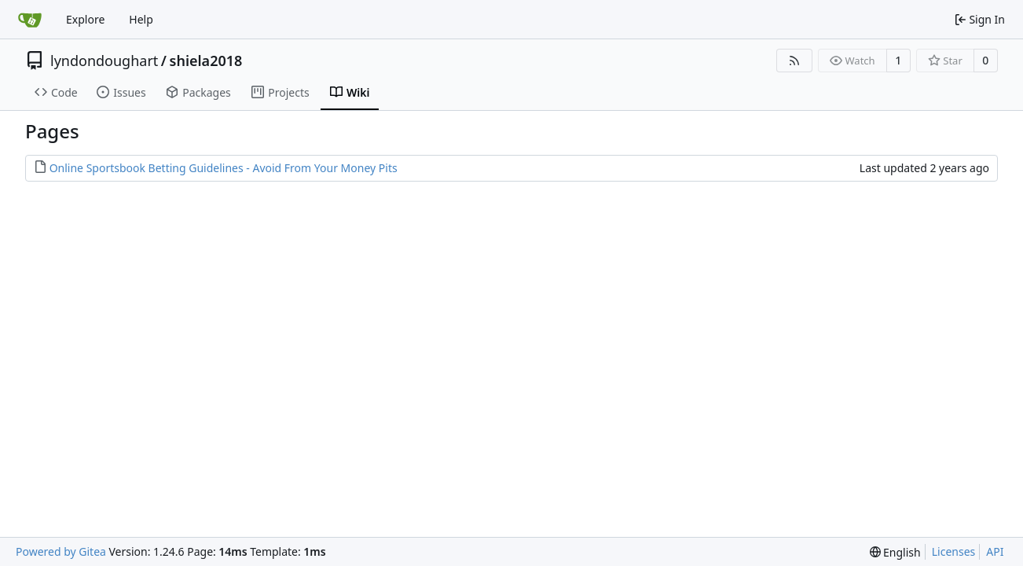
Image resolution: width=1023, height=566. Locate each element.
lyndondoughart (104, 60)
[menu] (895, 552)
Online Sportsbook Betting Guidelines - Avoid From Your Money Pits (224, 167)
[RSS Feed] (794, 60)
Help (141, 19)
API (994, 551)
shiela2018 (206, 60)
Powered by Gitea (61, 551)
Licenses (954, 551)
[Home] (30, 20)
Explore (85, 19)
